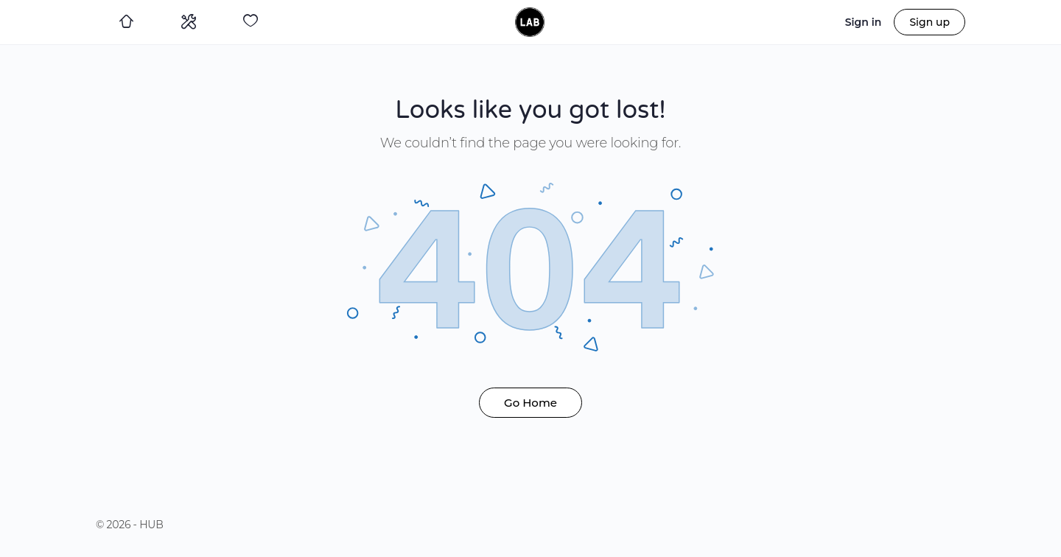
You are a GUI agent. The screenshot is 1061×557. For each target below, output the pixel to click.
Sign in (863, 22)
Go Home (530, 403)
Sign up (929, 22)
